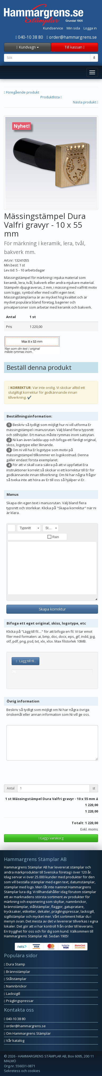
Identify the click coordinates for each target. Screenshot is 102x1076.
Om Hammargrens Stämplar (27, 1033)
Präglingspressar (19, 1000)
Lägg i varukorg (51, 838)
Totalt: (78, 822)
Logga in (90, 28)
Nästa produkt (85, 102)
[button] (11, 528)
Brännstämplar (17, 971)
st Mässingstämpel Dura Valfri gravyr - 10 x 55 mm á (53, 798)
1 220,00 (91, 804)
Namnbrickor (15, 986)
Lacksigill (12, 993)
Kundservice (53, 28)
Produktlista (51, 97)
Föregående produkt (21, 92)
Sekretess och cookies (22, 1070)
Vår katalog (14, 1040)
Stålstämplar (15, 978)
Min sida (73, 28)
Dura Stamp (14, 964)
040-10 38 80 (29, 37)
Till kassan (74, 47)
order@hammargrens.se (72, 37)
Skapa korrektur (52, 609)
